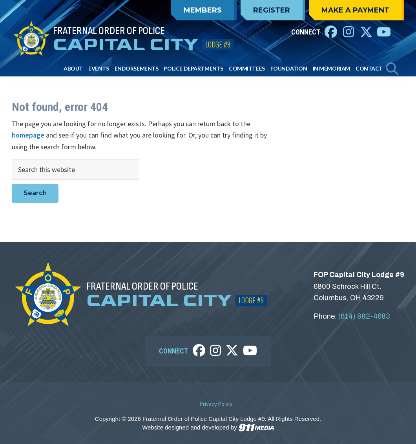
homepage (28, 135)
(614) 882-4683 (364, 316)
